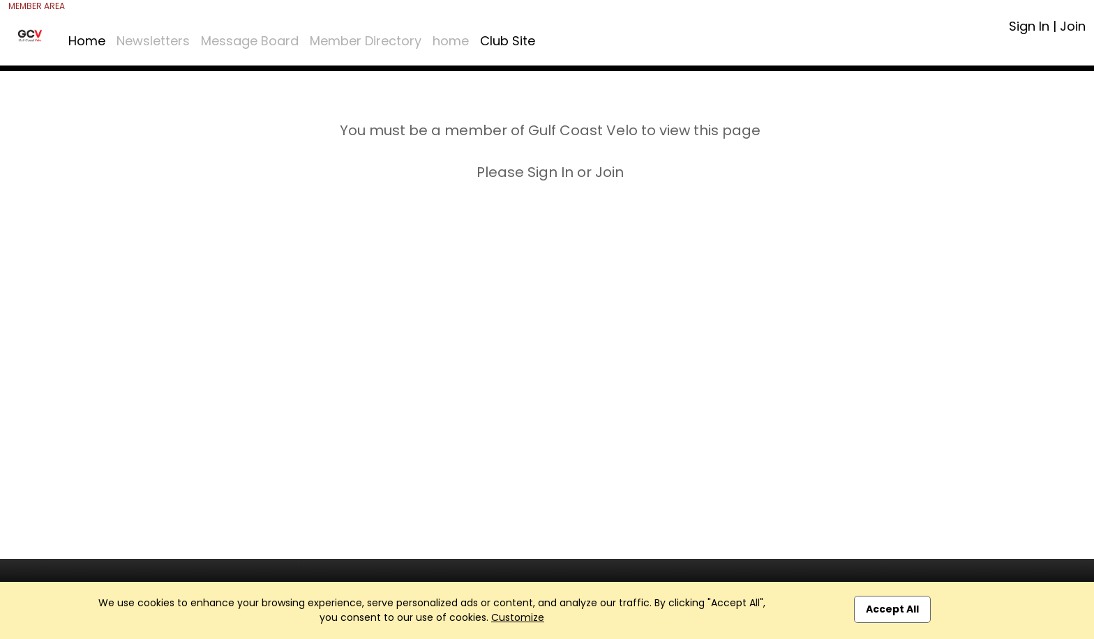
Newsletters (153, 40)
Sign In (1029, 26)
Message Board (250, 40)
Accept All (892, 609)
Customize (517, 617)
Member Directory (365, 40)
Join (1073, 26)
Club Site (507, 40)
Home (86, 40)
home (451, 40)
